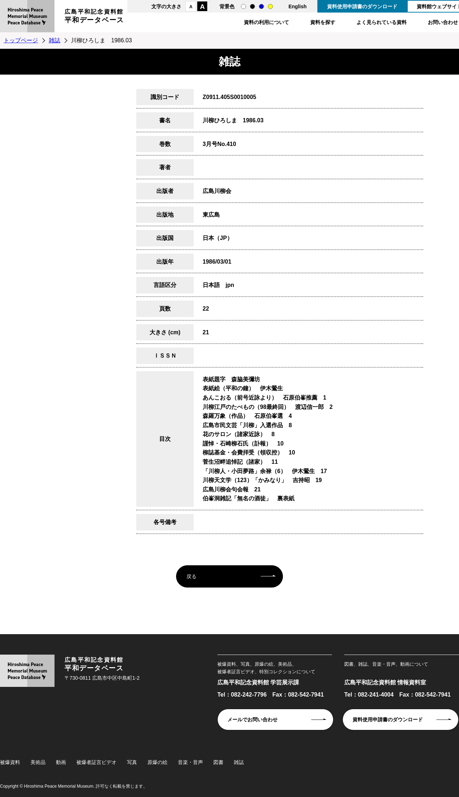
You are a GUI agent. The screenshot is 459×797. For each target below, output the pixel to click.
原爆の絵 (157, 762)
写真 (132, 762)
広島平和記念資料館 (94, 17)
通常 (243, 6)
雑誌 (54, 40)
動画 (61, 762)
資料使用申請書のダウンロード (362, 6)
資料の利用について (266, 22)
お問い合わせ (443, 22)
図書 (218, 762)
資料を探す (322, 22)
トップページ (21, 40)
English (297, 6)
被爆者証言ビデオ (96, 762)
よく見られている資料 (381, 22)
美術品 (38, 762)
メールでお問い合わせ (252, 719)
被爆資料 (10, 762)
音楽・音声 (190, 762)
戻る (191, 576)
